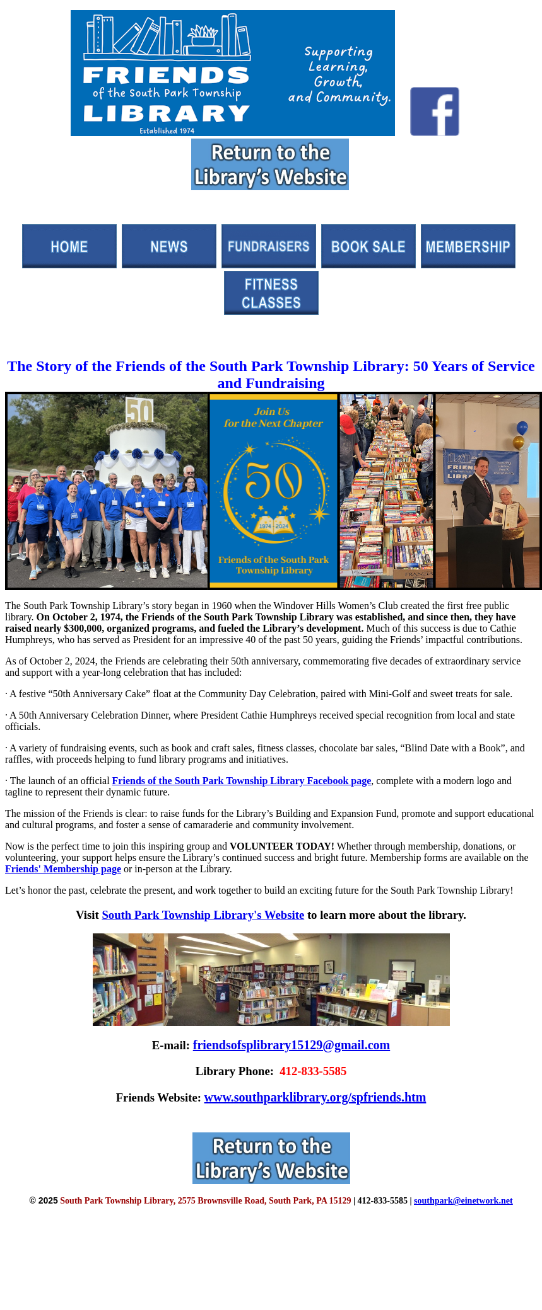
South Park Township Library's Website (203, 914)
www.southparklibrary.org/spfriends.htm (315, 1097)
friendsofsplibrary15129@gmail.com (291, 1045)
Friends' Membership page (63, 868)
